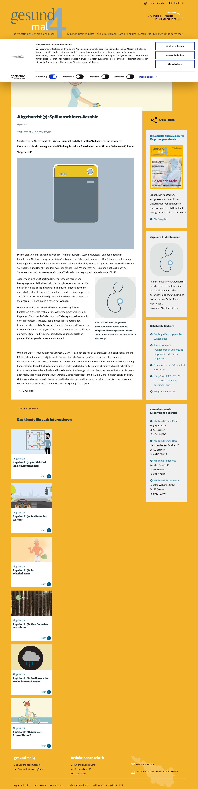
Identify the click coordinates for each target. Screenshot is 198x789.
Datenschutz (56, 786)
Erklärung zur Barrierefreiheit (108, 786)
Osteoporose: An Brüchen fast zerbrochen (169, 368)
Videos (144, 45)
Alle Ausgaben (161, 220)
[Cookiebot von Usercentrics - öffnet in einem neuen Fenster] (18, 38)
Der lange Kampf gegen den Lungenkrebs (168, 338)
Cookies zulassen (175, 7)
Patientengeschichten (69, 45)
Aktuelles (43, 45)
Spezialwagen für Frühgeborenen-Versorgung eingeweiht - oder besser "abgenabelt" (168, 353)
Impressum (40, 786)
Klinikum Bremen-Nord (166, 442)
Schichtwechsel (99, 45)
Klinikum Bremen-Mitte (166, 422)
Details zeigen (146, 38)
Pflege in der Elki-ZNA (165, 392)
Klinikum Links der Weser (167, 481)
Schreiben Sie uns (142, 765)
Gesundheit (22, 45)
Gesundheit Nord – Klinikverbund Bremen (157, 773)
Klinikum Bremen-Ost (165, 462)
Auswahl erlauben (175, 16)
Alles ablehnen (175, 25)
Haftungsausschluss (78, 786)
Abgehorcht (124, 45)
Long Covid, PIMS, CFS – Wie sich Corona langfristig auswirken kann (168, 382)
